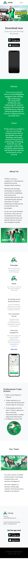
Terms (14, 554)
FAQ (19, 554)
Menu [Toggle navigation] (21, 2)
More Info (14, 349)
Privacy (10, 554)
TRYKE (10, 2)
